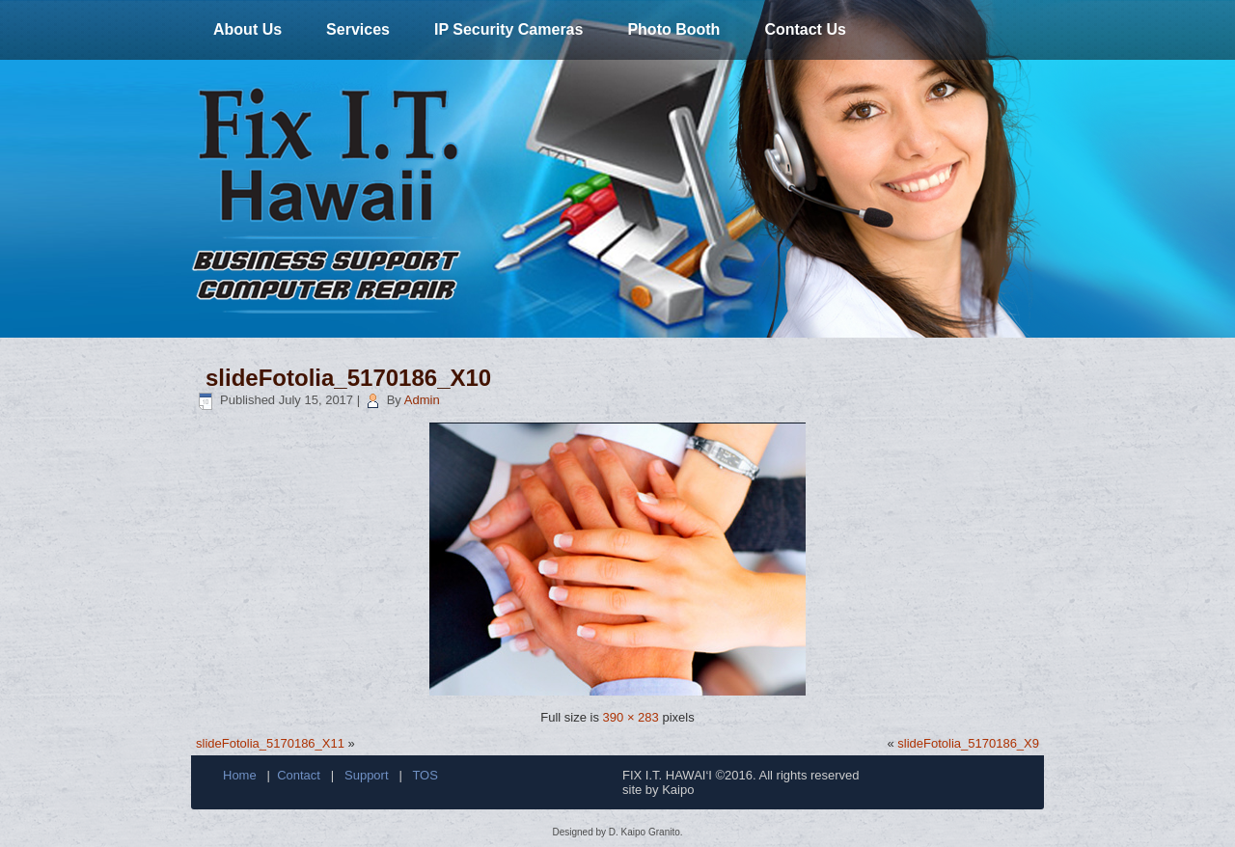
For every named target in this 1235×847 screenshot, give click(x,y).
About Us (247, 29)
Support (366, 775)
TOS (425, 775)
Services (358, 29)
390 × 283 (631, 717)
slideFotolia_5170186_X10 (348, 378)
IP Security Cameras (508, 29)
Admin (422, 400)
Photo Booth (673, 29)
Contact (298, 775)
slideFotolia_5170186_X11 (270, 743)
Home (240, 775)
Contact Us (804, 29)
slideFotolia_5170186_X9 (968, 743)
